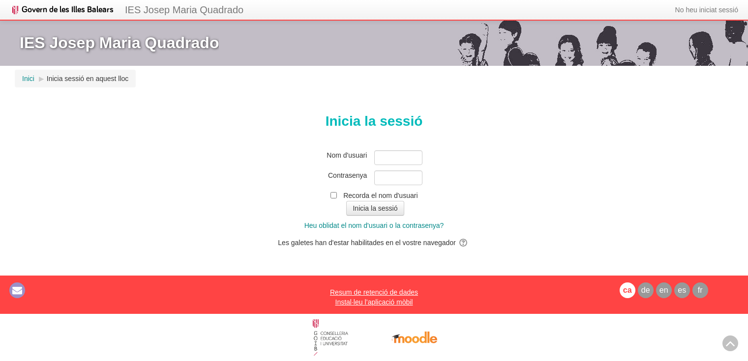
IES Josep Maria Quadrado (184, 9)
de (645, 290)
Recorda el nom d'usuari (380, 195)
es (682, 290)
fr (700, 290)
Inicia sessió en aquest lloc (88, 79)
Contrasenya (347, 175)
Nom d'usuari (347, 155)
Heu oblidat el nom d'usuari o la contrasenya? (374, 225)
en (663, 290)
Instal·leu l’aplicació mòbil (374, 302)
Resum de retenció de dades (374, 292)
